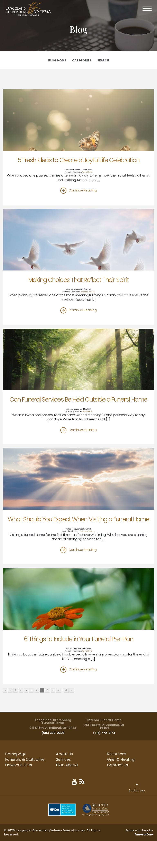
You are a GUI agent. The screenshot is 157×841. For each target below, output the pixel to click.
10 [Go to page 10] (58, 690)
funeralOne (144, 834)
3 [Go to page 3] (20, 690)
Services (63, 759)
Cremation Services (87, 292)
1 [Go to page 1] (10, 690)
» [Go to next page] (71, 690)
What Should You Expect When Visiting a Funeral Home (78, 519)
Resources (116, 753)
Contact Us (117, 764)
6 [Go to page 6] (36, 690)
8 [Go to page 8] (47, 690)
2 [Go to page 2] (15, 690)
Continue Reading (82, 190)
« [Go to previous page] (5, 690)
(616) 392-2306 (53, 733)
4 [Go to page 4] (26, 690)
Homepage (15, 753)
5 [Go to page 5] (31, 690)
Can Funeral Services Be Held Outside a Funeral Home (78, 399)
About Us (64, 753)
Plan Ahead (67, 764)
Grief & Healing (121, 759)
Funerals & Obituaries (25, 759)
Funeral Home (87, 172)
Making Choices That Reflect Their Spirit (78, 280)
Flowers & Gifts (18, 764)
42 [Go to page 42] (66, 690)
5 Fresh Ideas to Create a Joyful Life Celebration (78, 160)
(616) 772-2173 (104, 733)
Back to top (137, 790)
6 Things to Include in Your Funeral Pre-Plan (78, 639)
